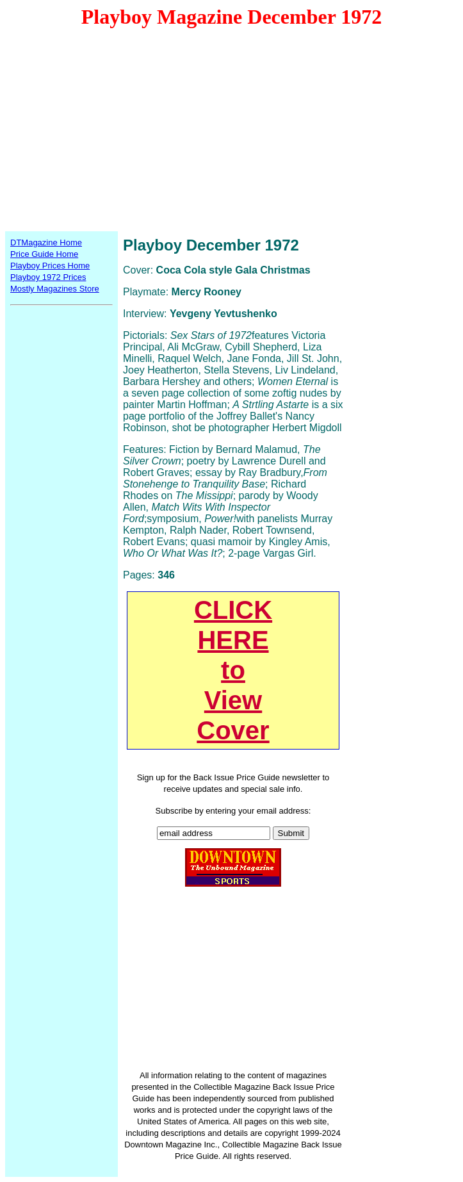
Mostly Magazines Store (54, 288)
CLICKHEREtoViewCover (233, 670)
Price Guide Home (44, 254)
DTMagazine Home (46, 242)
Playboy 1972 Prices (48, 277)
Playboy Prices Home (50, 265)
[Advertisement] (231, 128)
